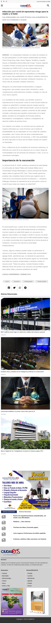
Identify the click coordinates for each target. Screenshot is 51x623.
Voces (4, 583)
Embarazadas (28, 281)
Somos (29, 586)
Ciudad (29, 583)
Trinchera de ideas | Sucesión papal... (26, 527)
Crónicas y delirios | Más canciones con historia (29, 539)
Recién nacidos (42, 281)
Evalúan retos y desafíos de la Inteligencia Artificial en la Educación (22, 371)
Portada (29, 573)
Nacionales (5, 576)
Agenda (29, 581)
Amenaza (16, 281)
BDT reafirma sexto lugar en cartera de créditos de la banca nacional (23, 332)
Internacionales (6, 578)
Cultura (4, 581)
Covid (7, 281)
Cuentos (29, 576)
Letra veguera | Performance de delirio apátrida (29, 533)
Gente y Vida (6, 586)
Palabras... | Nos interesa (21, 521)
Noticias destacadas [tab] (9, 511)
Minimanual (30, 578)
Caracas (4, 573)
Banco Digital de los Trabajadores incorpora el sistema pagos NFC (22, 451)
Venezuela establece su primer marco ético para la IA (18, 411)
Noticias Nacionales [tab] (25, 511)
